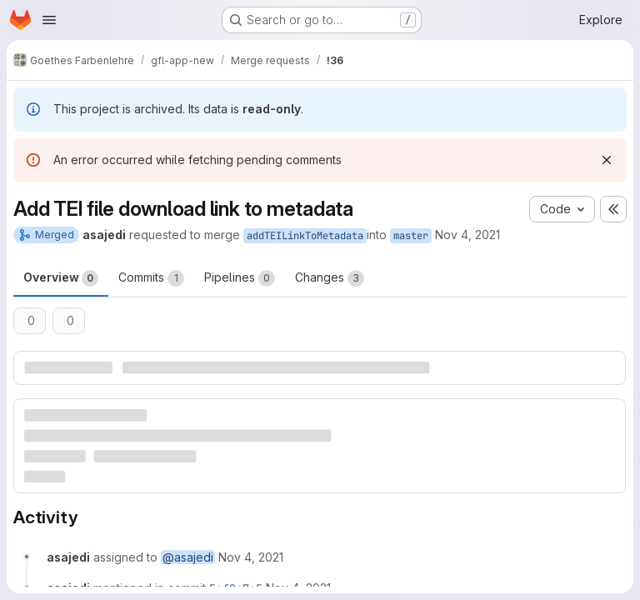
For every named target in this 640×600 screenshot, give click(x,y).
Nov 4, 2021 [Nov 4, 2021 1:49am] (467, 235)
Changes (329, 278)
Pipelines (239, 278)
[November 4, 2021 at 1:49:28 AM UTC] (250, 557)
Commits (151, 278)
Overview (60, 278)
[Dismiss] (607, 160)
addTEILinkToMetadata (305, 235)
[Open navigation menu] (49, 20)
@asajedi (187, 557)
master (410, 235)
